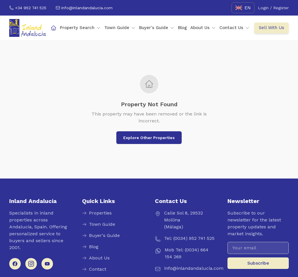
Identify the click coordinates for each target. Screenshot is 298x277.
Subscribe (258, 263)
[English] (243, 7)
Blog (182, 27)
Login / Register (273, 7)
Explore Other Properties (149, 137)
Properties (97, 213)
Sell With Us (271, 27)
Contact (94, 269)
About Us (203, 27)
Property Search (80, 27)
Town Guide (120, 27)
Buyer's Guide (156, 27)
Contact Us (234, 27)
